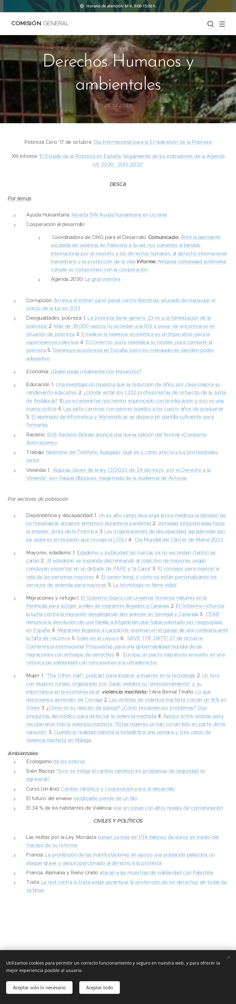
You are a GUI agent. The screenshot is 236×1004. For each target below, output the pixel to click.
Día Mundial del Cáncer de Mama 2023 (179, 539)
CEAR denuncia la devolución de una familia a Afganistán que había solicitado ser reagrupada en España (124, 622)
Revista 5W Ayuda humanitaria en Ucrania (119, 215)
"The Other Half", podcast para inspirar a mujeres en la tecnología (120, 675)
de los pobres (69, 761)
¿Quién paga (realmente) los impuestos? (96, 371)
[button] (210, 23)
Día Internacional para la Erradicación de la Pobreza (153, 142)
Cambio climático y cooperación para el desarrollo (118, 789)
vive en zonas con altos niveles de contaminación (168, 808)
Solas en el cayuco (98, 638)
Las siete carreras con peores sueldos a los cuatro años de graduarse (143, 409)
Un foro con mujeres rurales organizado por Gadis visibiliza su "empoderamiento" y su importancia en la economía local (123, 683)
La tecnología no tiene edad (144, 585)
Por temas (19, 198)
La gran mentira (102, 279)
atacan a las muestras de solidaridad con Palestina (155, 872)
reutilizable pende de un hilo (105, 798)
